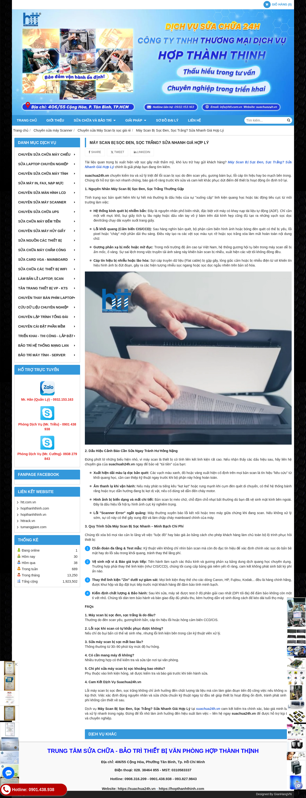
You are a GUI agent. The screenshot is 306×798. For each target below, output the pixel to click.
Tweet (117, 152)
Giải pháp (135, 120)
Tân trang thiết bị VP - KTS (47, 288)
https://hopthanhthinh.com (181, 789)
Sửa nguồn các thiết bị (47, 240)
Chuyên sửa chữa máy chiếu (47, 154)
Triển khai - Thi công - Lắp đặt (47, 336)
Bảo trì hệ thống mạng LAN (47, 345)
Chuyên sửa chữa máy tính (47, 174)
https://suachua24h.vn (136, 789)
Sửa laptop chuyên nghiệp (47, 164)
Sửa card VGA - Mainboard (47, 259)
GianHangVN (283, 794)
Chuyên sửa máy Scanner (47, 202)
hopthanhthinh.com (35, 508)
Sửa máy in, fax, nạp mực (47, 183)
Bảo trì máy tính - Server (47, 355)
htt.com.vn (28, 502)
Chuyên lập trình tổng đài (47, 317)
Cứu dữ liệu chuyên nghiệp (47, 307)
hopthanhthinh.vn (33, 514)
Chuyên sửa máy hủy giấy (47, 231)
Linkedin (142, 152)
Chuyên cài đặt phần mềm (47, 326)
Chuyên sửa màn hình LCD (47, 193)
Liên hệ (194, 120)
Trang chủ (27, 120)
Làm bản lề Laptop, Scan (47, 279)
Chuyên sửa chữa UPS (47, 212)
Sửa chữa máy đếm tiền (47, 221)
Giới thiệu (55, 120)
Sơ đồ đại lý (167, 120)
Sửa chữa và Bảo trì (95, 120)
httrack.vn (28, 521)
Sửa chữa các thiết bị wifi (47, 269)
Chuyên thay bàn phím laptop (47, 298)
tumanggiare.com (33, 527)
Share (95, 152)
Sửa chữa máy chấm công (47, 250)
